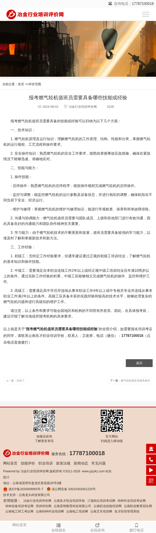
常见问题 (98, 463)
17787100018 (143, 4)
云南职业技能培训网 (107, 506)
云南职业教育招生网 (138, 506)
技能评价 (28, 463)
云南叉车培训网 (101, 511)
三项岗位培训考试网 (101, 500)
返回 (139, 363)
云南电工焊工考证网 (19, 511)
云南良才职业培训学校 (46, 336)
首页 (21, 84)
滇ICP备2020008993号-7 (25, 489)
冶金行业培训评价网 (35, 471)
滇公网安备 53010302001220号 (74, 489)
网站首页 (10, 463)
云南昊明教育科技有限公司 (72, 506)
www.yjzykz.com (93, 471)
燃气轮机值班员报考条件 (130, 380)
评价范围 (35, 84)
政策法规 (63, 463)
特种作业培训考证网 (132, 500)
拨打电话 (136, 527)
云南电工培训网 (77, 511)
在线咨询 (97, 527)
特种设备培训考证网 (19, 506)
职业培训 (45, 463)
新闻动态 (81, 463)
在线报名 (58, 527)
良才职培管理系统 (126, 511)
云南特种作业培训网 (50, 511)
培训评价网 (43, 506)
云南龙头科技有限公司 (34, 495)
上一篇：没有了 (15, 380)
